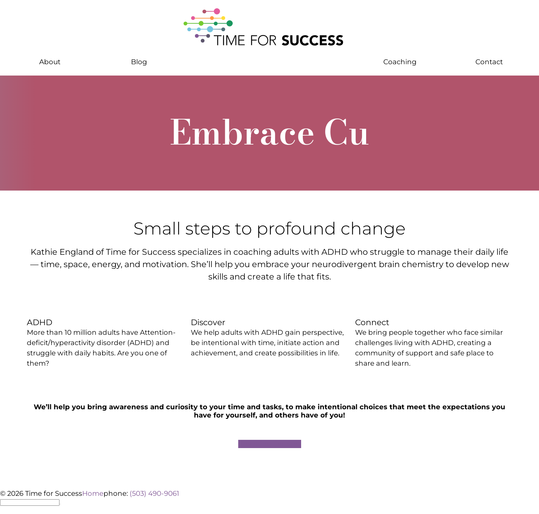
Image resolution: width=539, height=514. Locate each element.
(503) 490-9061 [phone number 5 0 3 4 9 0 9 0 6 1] (154, 493)
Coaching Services (269, 444)
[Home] (269, 27)
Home (92, 493)
